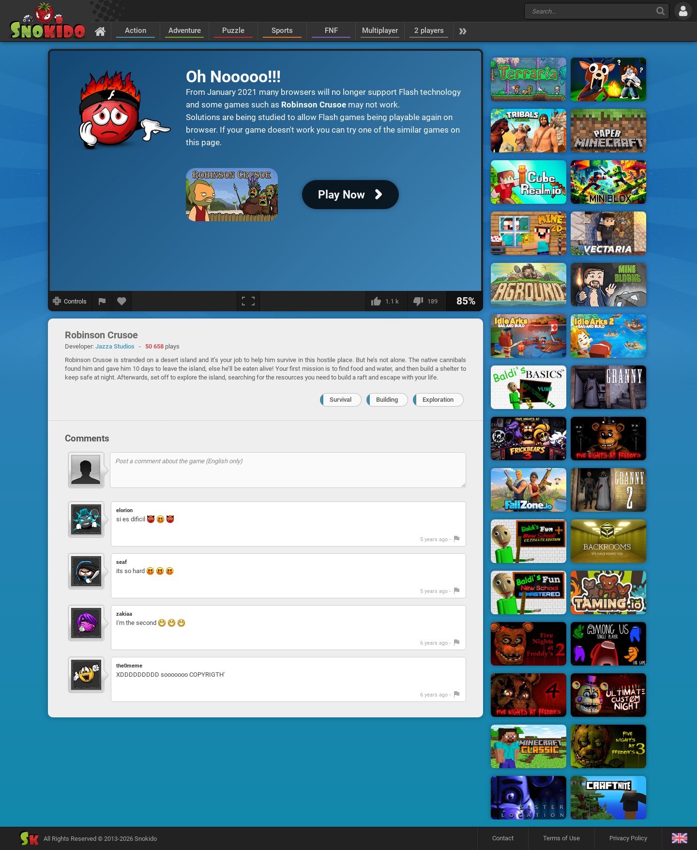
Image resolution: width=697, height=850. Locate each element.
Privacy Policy (628, 838)
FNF (331, 30)
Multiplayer (380, 30)
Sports (282, 30)
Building (387, 399)
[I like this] (386, 301)
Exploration (438, 399)
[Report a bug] (102, 301)
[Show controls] (70, 301)
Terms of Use (561, 838)
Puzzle (233, 30)
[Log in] (683, 11)
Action (135, 30)
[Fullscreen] (248, 301)
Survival (340, 399)
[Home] (100, 31)
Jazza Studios (115, 346)
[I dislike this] (427, 301)
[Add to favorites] (122, 301)
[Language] (679, 838)
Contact (503, 838)
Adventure (184, 30)
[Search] (660, 11)
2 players (429, 30)
